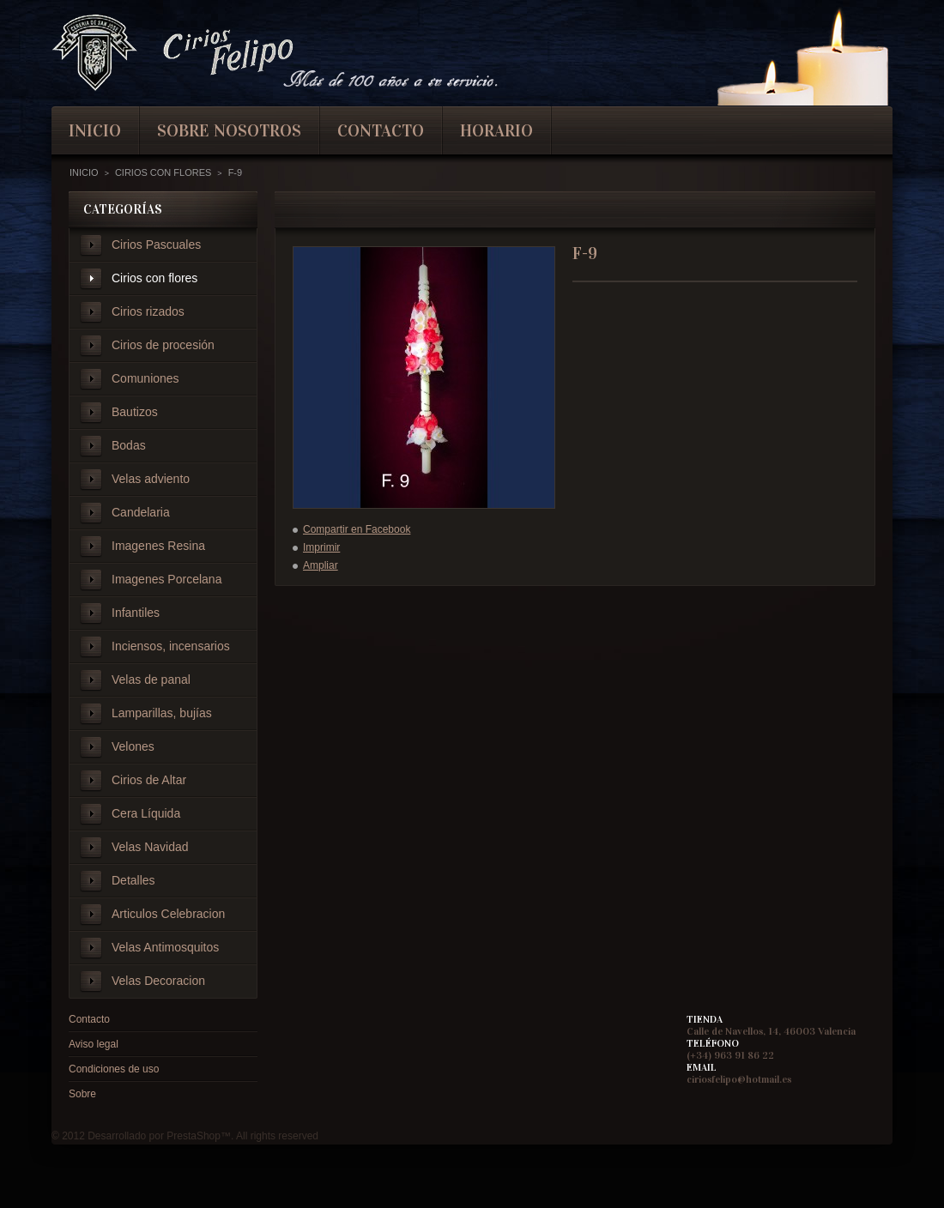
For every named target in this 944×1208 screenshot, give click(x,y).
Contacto (89, 1019)
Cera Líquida (146, 813)
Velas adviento (151, 479)
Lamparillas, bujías (162, 713)
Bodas (129, 445)
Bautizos (135, 412)
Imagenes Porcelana (166, 579)
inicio (95, 130)
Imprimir (321, 547)
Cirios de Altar (149, 780)
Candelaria (141, 512)
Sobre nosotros (229, 130)
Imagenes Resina (158, 546)
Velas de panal (151, 679)
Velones (133, 746)
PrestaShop (193, 1136)
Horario (496, 130)
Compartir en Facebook (356, 529)
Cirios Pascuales (156, 244)
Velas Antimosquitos (165, 947)
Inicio (84, 172)
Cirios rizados (148, 311)
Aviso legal (93, 1044)
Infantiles (136, 612)
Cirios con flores (154, 278)
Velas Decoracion (158, 981)
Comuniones (145, 378)
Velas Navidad (150, 847)
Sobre (82, 1094)
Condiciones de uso (114, 1069)
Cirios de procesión (163, 345)
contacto (380, 130)
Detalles (133, 880)
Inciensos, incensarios (171, 646)
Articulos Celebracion (168, 914)
